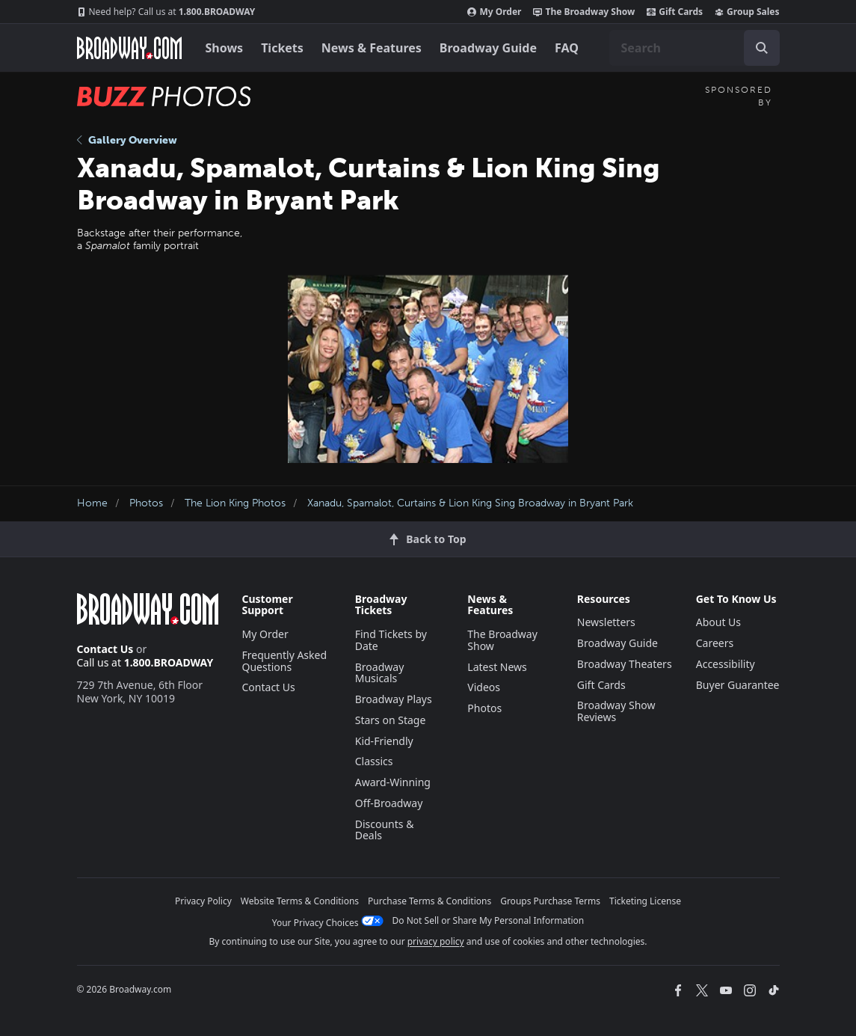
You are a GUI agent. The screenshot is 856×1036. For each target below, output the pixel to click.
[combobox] (694, 48)
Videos (483, 687)
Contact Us (105, 649)
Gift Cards (675, 12)
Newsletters (606, 622)
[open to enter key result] (762, 48)
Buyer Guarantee (738, 685)
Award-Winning (393, 782)
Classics (374, 761)
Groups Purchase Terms (550, 901)
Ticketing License (645, 901)
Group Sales (747, 12)
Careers (714, 643)
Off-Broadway (389, 803)
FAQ (567, 48)
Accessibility (725, 664)
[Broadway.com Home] (129, 48)
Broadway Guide (488, 48)
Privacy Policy (203, 901)
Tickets (282, 48)
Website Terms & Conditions (300, 901)
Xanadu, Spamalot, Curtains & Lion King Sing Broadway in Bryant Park (470, 503)
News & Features (371, 48)
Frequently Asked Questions (284, 661)
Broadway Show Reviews (616, 711)
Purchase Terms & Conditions (429, 901)
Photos (146, 503)
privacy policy (435, 941)
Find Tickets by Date (391, 640)
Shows (225, 48)
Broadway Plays (393, 699)
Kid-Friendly (384, 741)
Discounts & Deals (384, 830)
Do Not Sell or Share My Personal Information (488, 920)
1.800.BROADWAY (166, 12)
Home (92, 503)
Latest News (497, 667)
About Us (718, 622)
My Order (494, 12)
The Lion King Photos (235, 503)
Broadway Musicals (379, 673)
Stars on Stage (390, 720)
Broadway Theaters (624, 664)
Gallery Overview (127, 140)
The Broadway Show (584, 12)
